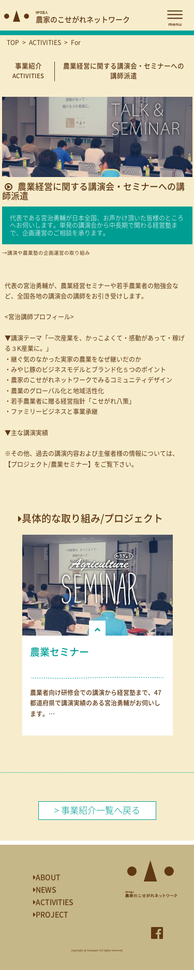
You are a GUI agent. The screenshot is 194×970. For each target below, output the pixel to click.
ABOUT (47, 877)
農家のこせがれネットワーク (83, 17)
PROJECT (50, 914)
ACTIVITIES (45, 42)
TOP (13, 42)
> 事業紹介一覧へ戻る (97, 810)
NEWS (44, 889)
